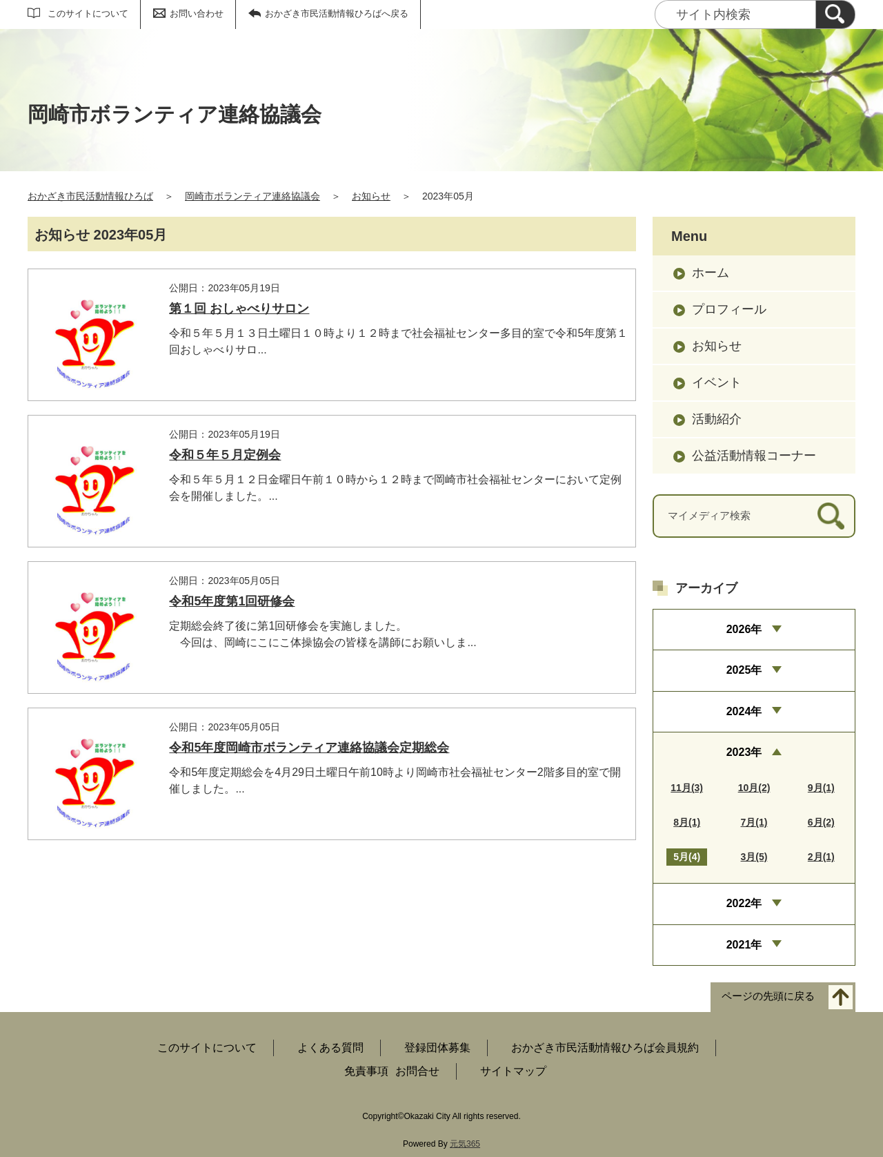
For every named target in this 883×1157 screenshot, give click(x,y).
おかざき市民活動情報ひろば (90, 196)
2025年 (744, 670)
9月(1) (821, 787)
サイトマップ (513, 1071)
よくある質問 (330, 1047)
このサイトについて (88, 13)
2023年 (744, 752)
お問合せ (417, 1071)
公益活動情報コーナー (754, 456)
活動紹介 (717, 419)
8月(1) (686, 822)
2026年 (744, 629)
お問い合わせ (197, 13)
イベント (717, 382)
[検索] (835, 14)
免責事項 (366, 1071)
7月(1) (754, 822)
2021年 (744, 945)
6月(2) (821, 822)
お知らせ (371, 196)
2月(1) (821, 856)
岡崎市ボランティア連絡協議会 (252, 196)
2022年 (744, 903)
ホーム (710, 273)
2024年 (744, 711)
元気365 (465, 1144)
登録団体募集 (437, 1047)
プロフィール (729, 309)
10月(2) (754, 787)
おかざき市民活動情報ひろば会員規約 (605, 1047)
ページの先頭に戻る (768, 996)
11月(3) (687, 787)
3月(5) (754, 856)
